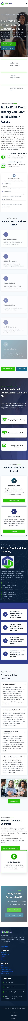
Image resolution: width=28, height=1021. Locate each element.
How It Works (5, 954)
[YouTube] (7, 947)
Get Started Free (8, 368)
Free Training (4, 967)
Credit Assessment (6, 969)
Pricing (3, 956)
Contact (3, 960)
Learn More (14, 531)
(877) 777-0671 (8, 982)
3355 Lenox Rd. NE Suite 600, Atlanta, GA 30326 (12, 997)
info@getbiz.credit (9, 987)
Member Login (5, 973)
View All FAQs (14, 801)
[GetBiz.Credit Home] (6, 3)
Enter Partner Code (14, 500)
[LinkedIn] (5, 947)
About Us (3, 952)
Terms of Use (14, 1015)
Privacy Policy (14, 1013)
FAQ (2, 958)
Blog (2, 965)
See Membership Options (10, 848)
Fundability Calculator (7, 971)
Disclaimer (14, 1018)
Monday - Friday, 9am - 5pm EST (13, 992)
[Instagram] (3, 947)
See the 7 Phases (8, 52)
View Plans (22, 368)
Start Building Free (8, 48)
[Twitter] (2, 947)
